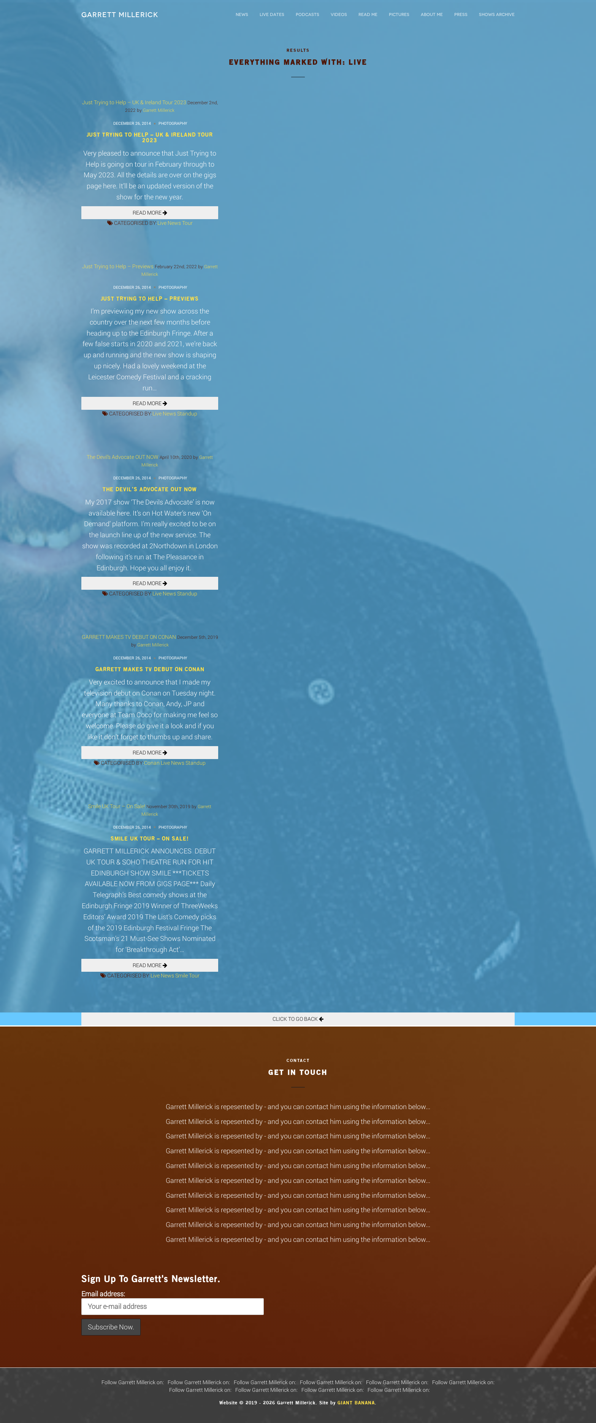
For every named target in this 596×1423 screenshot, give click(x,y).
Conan (152, 762)
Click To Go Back (298, 1018)
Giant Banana (356, 1402)
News (242, 14)
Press (461, 14)
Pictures (399, 14)
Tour (187, 222)
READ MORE (150, 212)
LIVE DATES (272, 14)
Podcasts (307, 14)
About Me (432, 14)
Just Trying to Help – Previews (118, 266)
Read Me (367, 14)
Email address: (172, 1302)
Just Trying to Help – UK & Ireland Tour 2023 (134, 102)
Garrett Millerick (120, 15)
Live (161, 222)
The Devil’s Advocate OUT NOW (123, 456)
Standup (187, 413)
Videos (339, 14)
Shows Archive (497, 14)
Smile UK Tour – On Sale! (116, 806)
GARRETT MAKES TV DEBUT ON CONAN (129, 636)
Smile (181, 975)
